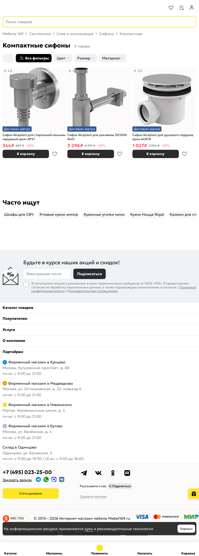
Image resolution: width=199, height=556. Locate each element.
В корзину (26, 154)
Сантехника (40, 33)
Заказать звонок (17, 480)
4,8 (10, 71)
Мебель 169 (13, 33)
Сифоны (106, 33)
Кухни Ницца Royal (147, 214)
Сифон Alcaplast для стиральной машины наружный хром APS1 (34, 137)
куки (88, 528)
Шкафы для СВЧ (19, 214)
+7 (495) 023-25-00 (27, 472)
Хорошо (186, 529)
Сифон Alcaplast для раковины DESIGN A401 (97, 137)
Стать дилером (30, 493)
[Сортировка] (8, 58)
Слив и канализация (75, 33)
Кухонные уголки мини (104, 214)
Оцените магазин (93, 496)
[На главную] (23, 8)
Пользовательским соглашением (93, 291)
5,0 (75, 71)
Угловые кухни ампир (58, 214)
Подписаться (89, 274)
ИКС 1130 (17, 518)
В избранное (55, 154)
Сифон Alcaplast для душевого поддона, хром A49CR (163, 137)
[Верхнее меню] (7, 7)
